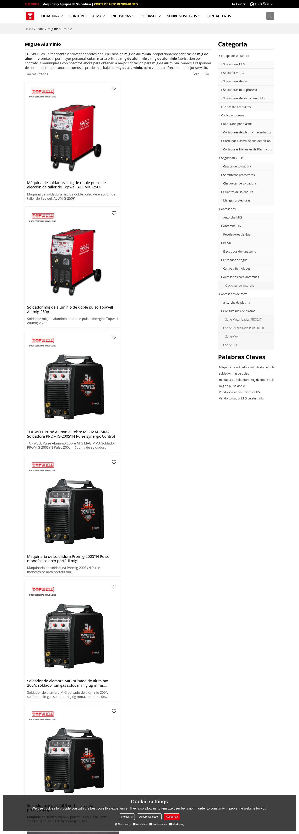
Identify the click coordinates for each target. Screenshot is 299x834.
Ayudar (240, 4)
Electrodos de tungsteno (245, 731)
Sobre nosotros (188, 767)
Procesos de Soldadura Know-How (147, 769)
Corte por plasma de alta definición (92, 702)
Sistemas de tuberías (141, 700)
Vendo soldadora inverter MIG (239, 391)
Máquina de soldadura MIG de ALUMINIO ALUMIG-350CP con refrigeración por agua (140, 491)
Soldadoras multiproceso (42, 719)
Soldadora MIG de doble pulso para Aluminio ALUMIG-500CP (138, 419)
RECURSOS (149, 15)
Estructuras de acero (141, 725)
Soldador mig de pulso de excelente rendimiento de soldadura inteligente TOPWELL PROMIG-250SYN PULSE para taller (188, 275)
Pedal (233, 725)
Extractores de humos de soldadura (42, 740)
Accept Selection (149, 816)
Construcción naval (140, 731)
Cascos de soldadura (192, 700)
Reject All (126, 816)
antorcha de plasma (242, 713)
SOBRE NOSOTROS (182, 15)
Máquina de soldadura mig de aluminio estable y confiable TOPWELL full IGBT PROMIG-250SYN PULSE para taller (45, 419)
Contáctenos (186, 773)
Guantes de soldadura (193, 725)
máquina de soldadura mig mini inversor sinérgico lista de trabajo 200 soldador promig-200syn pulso (92, 419)
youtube (231, 783)
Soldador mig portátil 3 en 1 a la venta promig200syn (94, 203)
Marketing (176, 824)
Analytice (140, 824)
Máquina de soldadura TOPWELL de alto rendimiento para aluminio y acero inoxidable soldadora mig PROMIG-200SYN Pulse (94, 347)
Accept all (172, 816)
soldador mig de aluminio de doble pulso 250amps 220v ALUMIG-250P (140, 203)
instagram (253, 783)
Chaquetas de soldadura (194, 719)
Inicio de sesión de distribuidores (251, 773)
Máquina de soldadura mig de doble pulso (247, 367)
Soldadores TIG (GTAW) (40, 706)
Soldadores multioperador (43, 725)
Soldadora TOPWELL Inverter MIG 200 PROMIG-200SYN (46, 491)
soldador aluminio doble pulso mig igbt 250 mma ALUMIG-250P (140, 563)
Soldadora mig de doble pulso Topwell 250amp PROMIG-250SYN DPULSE (187, 203)
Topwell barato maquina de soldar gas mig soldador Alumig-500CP (139, 347)
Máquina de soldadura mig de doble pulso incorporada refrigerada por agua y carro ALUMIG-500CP (93, 491)
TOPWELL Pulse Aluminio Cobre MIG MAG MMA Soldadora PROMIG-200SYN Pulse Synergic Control (141, 131)
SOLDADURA (50, 15)
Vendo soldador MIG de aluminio (241, 398)
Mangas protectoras (191, 731)
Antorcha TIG (238, 706)
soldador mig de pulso (234, 373)
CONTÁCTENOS (219, 15)
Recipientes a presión (141, 706)
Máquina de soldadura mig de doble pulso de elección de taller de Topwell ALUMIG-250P (46, 131)
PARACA (183, 713)
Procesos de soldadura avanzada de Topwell (149, 780)
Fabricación (135, 713)
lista (202, 73)
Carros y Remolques (242, 744)
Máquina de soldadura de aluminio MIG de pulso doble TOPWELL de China (189, 419)
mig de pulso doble (232, 385)
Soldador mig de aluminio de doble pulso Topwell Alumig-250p (94, 131)
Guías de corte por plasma (145, 794)
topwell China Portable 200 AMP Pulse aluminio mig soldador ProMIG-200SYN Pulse (45, 275)
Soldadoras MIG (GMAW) (41, 700)
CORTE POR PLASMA (86, 15)
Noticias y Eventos (190, 780)
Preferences (158, 824)
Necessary (123, 824)
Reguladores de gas (242, 719)
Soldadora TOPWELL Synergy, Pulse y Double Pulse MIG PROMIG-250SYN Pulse (187, 347)
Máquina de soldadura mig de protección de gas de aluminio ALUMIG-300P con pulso (140, 275)
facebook (246, 783)
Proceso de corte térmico (144, 788)
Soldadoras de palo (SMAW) (43, 713)
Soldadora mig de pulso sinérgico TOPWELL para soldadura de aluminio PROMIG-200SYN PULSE (91, 275)
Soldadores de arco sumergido (45, 731)
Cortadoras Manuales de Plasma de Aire (98, 723)
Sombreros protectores (194, 706)
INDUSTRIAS (121, 15)
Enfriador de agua (241, 738)
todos (40, 28)
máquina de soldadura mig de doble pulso (247, 379)
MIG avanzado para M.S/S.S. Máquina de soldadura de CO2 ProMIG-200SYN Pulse (47, 347)
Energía (132, 719)
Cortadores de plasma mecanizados (91, 713)
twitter (238, 783)
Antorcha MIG (238, 700)
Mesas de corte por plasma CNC (97, 731)
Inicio (29, 28)
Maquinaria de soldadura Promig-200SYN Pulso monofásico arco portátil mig (186, 131)
